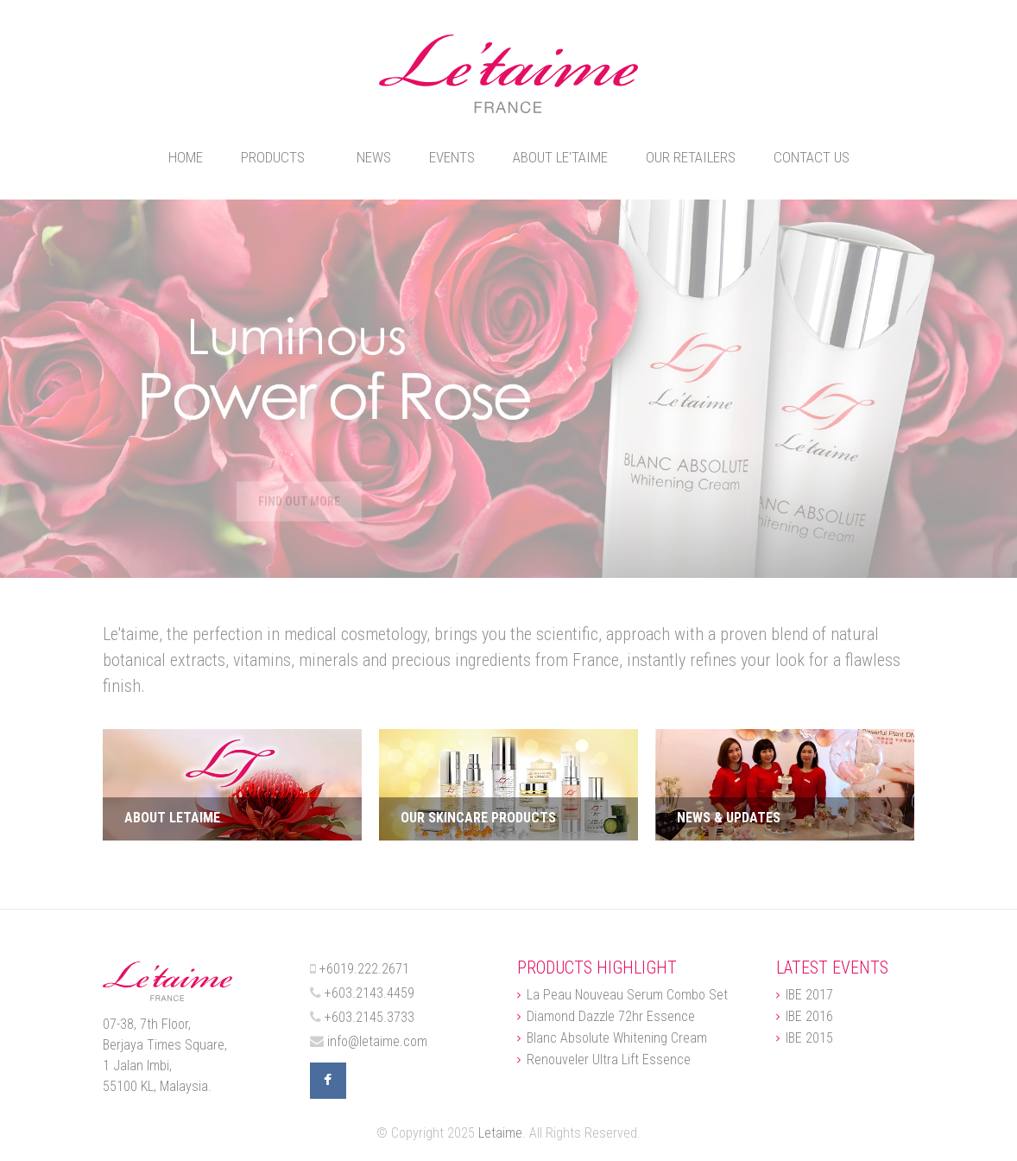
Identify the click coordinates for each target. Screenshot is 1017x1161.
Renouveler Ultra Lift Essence (609, 1060)
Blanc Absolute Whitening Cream (617, 1038)
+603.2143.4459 (369, 993)
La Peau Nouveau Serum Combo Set (627, 995)
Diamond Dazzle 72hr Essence (611, 1017)
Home (185, 157)
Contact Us (812, 157)
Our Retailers (691, 157)
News (374, 157)
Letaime (500, 1133)
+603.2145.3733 (369, 1017)
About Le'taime (560, 157)
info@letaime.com (377, 1041)
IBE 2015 (809, 1038)
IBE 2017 (809, 995)
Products (273, 157)
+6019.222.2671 (364, 969)
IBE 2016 (809, 1017)
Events (452, 157)
